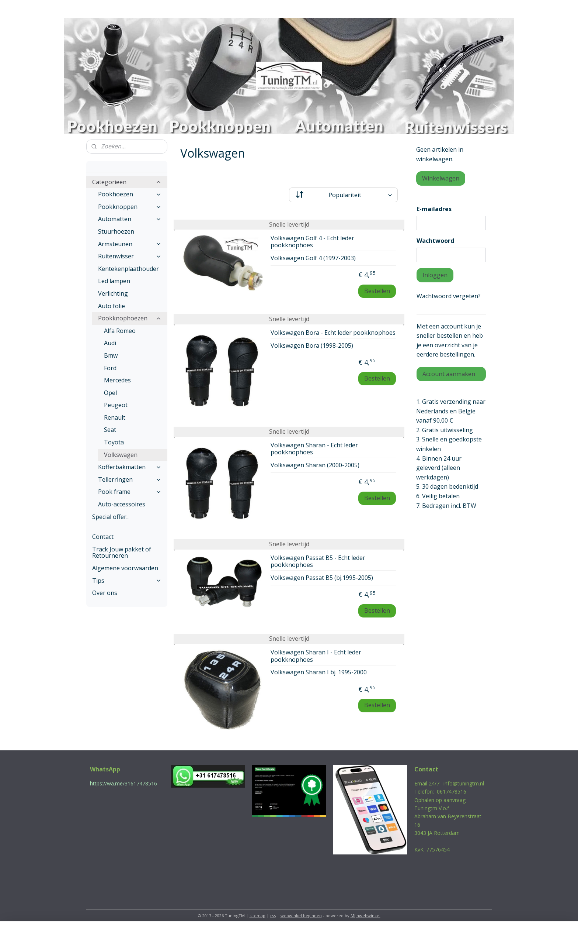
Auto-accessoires (121, 504)
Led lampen (114, 281)
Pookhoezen (129, 194)
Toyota (114, 442)
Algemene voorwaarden (125, 568)
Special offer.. (110, 517)
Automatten (129, 219)
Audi (110, 343)
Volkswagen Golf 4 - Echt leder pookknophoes (312, 242)
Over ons (104, 593)
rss (273, 915)
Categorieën (126, 182)
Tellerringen (129, 479)
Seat (110, 430)
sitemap (257, 915)
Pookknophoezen (129, 318)
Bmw (111, 355)
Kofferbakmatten (129, 467)
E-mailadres (434, 209)
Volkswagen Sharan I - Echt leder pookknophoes (316, 656)
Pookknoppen (129, 207)
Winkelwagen (440, 178)
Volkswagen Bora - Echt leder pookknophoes (333, 333)
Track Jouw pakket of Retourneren (121, 552)
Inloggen (435, 275)
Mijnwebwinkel (365, 915)
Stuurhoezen (116, 231)
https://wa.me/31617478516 (123, 783)
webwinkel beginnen (301, 915)
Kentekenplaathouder (128, 269)
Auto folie (111, 306)
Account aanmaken (448, 374)
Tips (126, 581)
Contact (103, 537)
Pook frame (129, 492)
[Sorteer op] (343, 195)
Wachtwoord (435, 241)
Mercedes (117, 380)
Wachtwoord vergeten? (449, 296)
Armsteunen (129, 244)
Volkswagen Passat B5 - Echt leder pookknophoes (318, 561)
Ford (110, 368)
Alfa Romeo (120, 331)
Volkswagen (120, 455)
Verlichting (113, 293)
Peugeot (116, 405)
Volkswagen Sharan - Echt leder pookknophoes (314, 449)
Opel (110, 393)
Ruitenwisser (129, 256)
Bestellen (377, 291)
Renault (114, 417)
